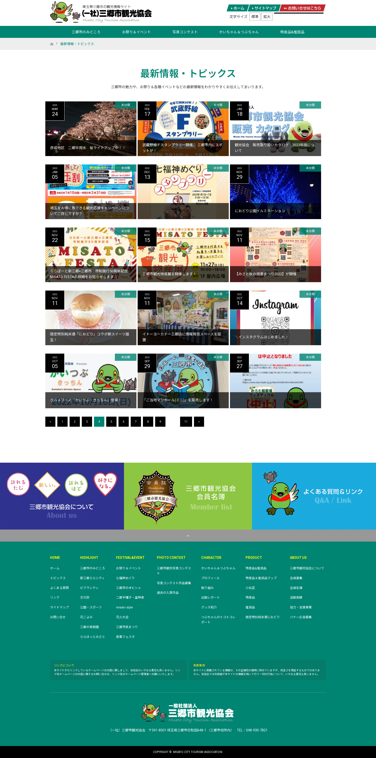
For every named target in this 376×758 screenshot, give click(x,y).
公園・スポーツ (91, 607)
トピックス (58, 578)
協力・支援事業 (301, 607)
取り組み (207, 588)
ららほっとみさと (92, 637)
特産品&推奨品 (292, 32)
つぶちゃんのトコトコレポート (218, 619)
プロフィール (210, 578)
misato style (124, 607)
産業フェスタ (125, 637)
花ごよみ (86, 617)
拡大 (266, 17)
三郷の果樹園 (89, 627)
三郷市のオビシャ (128, 588)
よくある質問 (59, 588)
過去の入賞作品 (168, 593)
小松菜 (250, 588)
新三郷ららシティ (92, 578)
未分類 (125, 105)
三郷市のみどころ (86, 32)
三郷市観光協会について (62, 496)
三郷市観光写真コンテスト (174, 570)
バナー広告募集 (301, 617)
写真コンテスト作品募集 (174, 583)
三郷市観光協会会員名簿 (188, 496)
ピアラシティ (89, 588)
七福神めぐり (125, 578)
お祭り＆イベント (136, 32)
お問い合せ (58, 617)
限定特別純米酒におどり (263, 617)
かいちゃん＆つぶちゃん (239, 32)
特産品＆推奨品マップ (261, 578)
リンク (54, 597)
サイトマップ (59, 607)
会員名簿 (296, 588)
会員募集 (296, 578)
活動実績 (296, 597)
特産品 (250, 597)
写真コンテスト (185, 32)
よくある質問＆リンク (314, 496)
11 (186, 421)
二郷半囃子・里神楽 (130, 597)
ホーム (54, 568)
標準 (254, 17)
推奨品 (250, 607)
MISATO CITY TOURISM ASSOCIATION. (198, 752)
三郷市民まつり (127, 627)
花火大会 (122, 617)
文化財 (84, 597)
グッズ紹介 (209, 607)
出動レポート (210, 597)
